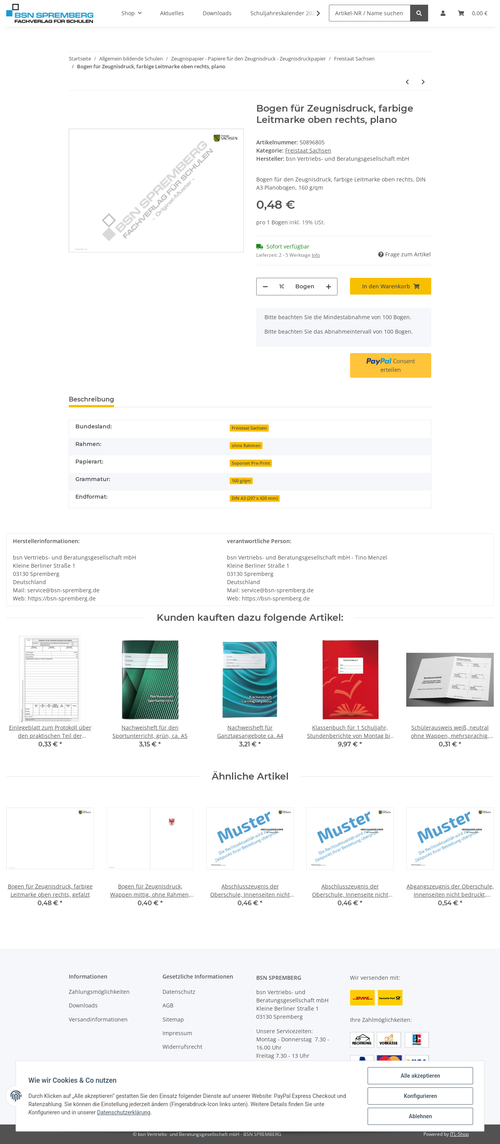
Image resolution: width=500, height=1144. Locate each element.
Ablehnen (420, 1116)
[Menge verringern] (265, 286)
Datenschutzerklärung (123, 1112)
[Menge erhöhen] (328, 286)
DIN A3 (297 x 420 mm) (255, 498)
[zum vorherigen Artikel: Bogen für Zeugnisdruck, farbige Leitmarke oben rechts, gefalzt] (407, 81)
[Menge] (281, 286)
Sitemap (173, 1019)
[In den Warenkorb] (390, 286)
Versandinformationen (98, 1019)
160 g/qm (241, 480)
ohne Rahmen (246, 445)
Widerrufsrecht (182, 1046)
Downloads (83, 1005)
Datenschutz (178, 991)
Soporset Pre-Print (251, 463)
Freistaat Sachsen (308, 150)
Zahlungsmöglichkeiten (99, 991)
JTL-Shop (459, 1134)
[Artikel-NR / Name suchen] (370, 13)
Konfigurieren (420, 1096)
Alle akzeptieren (420, 1076)
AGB (167, 1005)
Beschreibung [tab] (91, 399)
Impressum (177, 1033)
